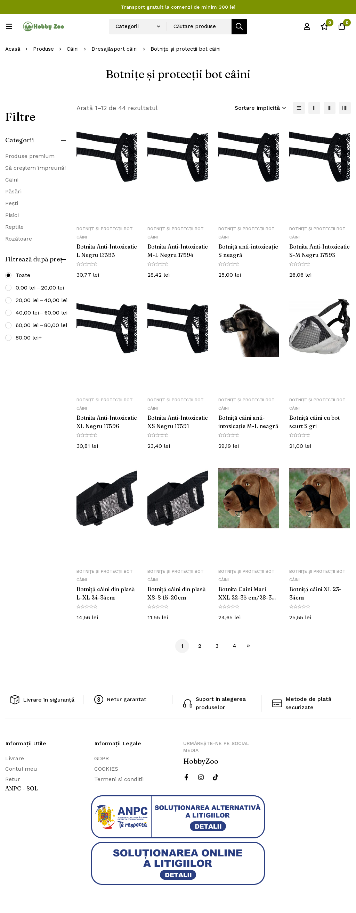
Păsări (13, 191)
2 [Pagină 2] (199, 646)
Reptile (14, 227)
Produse (43, 49)
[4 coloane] (345, 108)
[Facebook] (186, 777)
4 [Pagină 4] (234, 646)
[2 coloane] (314, 108)
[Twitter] (215, 777)
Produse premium (30, 156)
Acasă (12, 49)
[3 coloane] (329, 108)
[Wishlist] (324, 26)
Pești (11, 203)
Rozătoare (18, 238)
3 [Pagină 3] (217, 646)
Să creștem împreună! (35, 168)
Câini (73, 49)
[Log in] (307, 26)
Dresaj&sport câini (114, 49)
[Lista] (299, 108)
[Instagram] (201, 777)
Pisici (12, 215)
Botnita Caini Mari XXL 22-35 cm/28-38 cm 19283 (246, 597)
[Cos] (341, 26)
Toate (23, 275)
